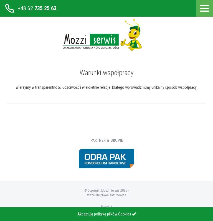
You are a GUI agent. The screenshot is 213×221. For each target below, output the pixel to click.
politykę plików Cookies (112, 214)
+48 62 (37, 8)
